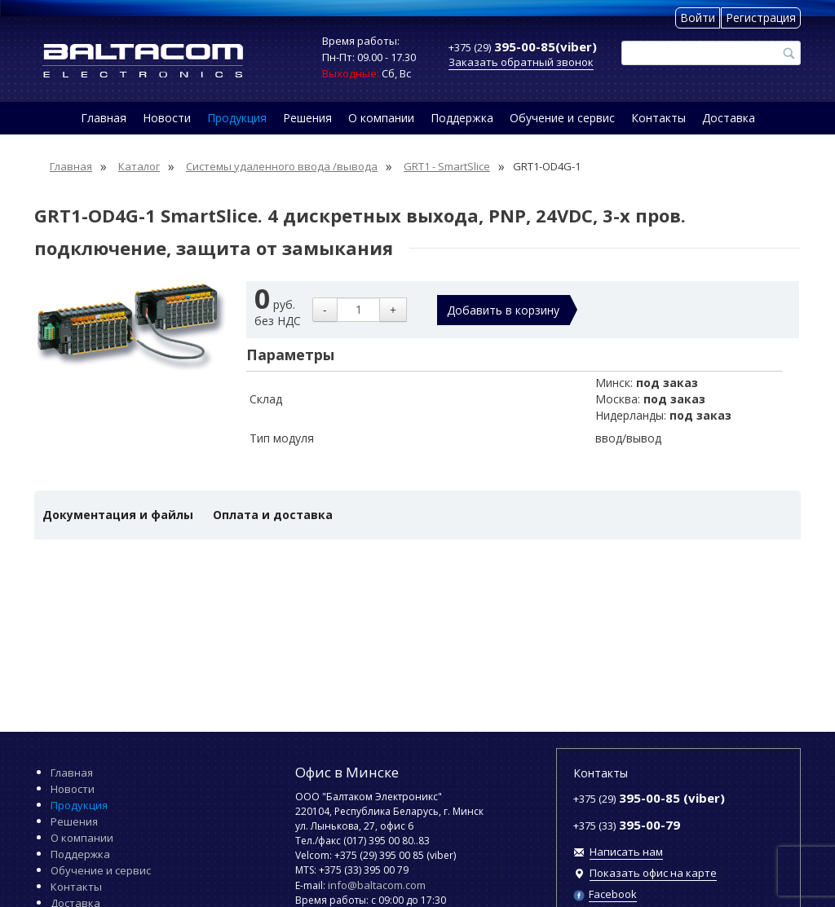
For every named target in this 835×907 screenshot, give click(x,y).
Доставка (728, 117)
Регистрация (761, 17)
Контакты (658, 117)
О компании (381, 117)
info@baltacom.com (377, 885)
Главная (103, 117)
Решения (307, 117)
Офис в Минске (347, 772)
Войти (697, 17)
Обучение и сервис (562, 117)
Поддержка (462, 117)
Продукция (237, 117)
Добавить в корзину (503, 310)
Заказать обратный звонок (521, 62)
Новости (167, 117)
